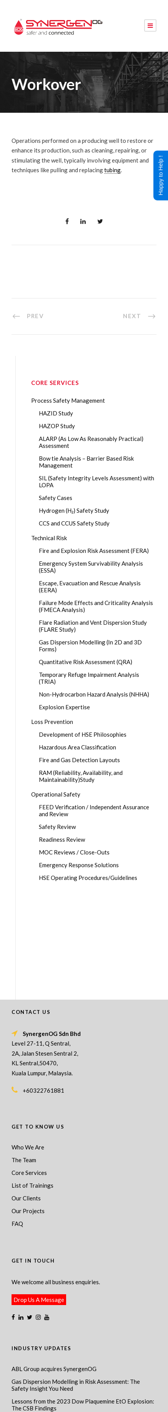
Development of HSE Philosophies (82, 734)
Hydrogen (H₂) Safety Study (74, 510)
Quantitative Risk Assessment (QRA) (85, 661)
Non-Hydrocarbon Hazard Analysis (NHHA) (94, 694)
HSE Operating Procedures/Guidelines (88, 877)
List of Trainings (32, 1088)
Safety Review (57, 826)
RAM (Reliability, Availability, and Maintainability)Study (81, 776)
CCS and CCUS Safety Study (74, 523)
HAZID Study (56, 413)
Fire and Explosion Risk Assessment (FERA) (94, 550)
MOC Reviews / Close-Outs (74, 852)
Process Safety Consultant (104, 1394)
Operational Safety (55, 794)
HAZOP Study (57, 425)
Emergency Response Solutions (79, 864)
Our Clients (26, 1100)
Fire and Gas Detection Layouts (79, 759)
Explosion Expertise (64, 706)
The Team (24, 1062)
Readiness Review (62, 839)
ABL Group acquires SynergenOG (54, 1271)
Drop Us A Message (38, 1202)
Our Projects (28, 1113)
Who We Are (28, 1049)
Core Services (29, 1075)
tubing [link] (112, 169)
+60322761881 (43, 993)
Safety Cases (55, 497)
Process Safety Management (68, 400)
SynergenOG (95, 1377)
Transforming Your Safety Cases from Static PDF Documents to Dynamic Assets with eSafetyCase (74, 1327)
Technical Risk (49, 537)
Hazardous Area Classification (77, 747)
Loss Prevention (52, 721)
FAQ (17, 1126)
